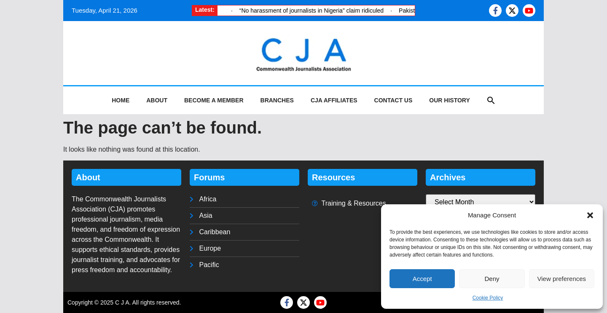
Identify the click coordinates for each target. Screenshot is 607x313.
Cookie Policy (488, 298)
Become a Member (214, 100)
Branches (277, 100)
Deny (491, 278)
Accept (422, 278)
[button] (590, 215)
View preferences (561, 278)
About (156, 100)
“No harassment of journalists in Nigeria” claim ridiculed (311, 10)
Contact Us (393, 100)
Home (120, 100)
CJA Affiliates (334, 100)
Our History (449, 100)
